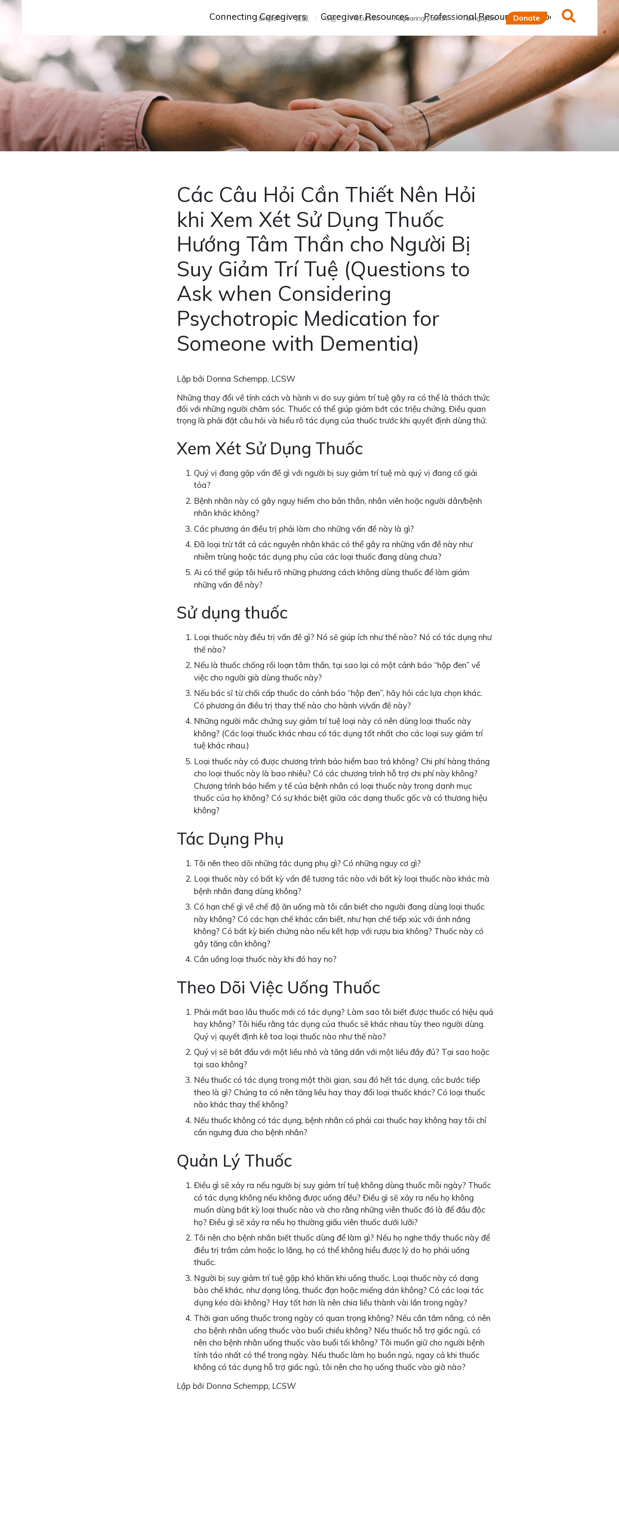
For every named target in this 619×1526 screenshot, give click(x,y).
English (270, 18)
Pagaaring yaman (420, 18)
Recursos (365, 18)
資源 (302, 18)
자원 (330, 18)
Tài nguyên (479, 18)
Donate (526, 17)
